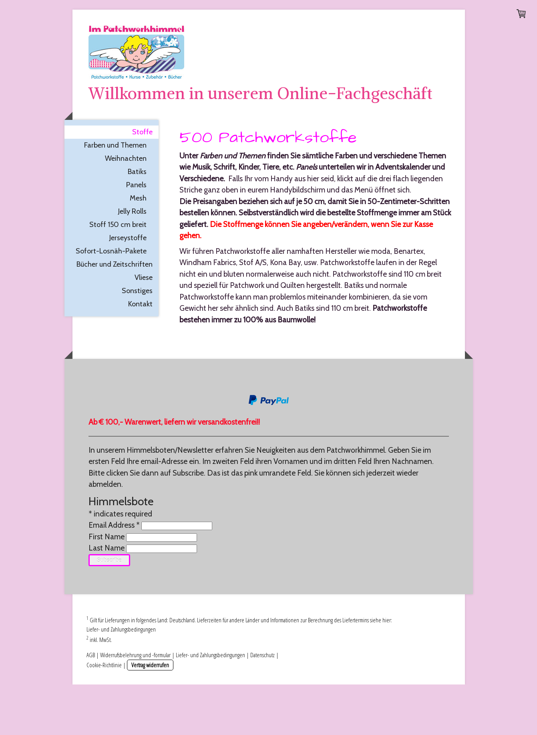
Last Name (106, 598)
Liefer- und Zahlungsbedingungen (121, 680)
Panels (136, 235)
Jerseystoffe (128, 288)
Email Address (114, 575)
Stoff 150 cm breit (118, 275)
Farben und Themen (115, 195)
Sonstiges (137, 341)
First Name (106, 587)
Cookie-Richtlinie (104, 715)
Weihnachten (126, 209)
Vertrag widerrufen (150, 715)
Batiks (137, 222)
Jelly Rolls (132, 261)
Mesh (138, 248)
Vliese (144, 328)
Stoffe (142, 182)
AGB (90, 705)
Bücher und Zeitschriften (114, 314)
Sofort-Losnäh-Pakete (111, 301)
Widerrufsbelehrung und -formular (135, 705)
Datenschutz (262, 705)
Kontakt (140, 354)
